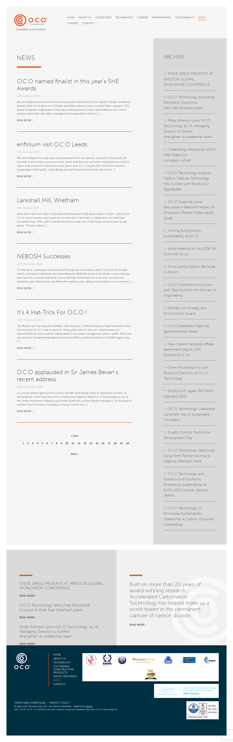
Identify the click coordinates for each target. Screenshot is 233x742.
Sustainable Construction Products (63, 669)
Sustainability (184, 17)
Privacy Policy (59, 702)
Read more (24, 120)
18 (115, 443)
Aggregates (103, 17)
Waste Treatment (65, 676)
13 (84, 443)
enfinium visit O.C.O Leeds (52, 144)
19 (121, 443)
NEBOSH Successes (43, 256)
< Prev (74, 435)
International (161, 17)
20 (127, 443)
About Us (85, 17)
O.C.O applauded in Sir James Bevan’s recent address (67, 375)
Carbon (142, 17)
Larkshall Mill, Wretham (48, 200)
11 (73, 443)
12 (79, 443)
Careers (72, 23)
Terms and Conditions (29, 702)
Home (71, 17)
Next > (74, 453)
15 (97, 443)
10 (67, 443)
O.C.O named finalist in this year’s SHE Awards (68, 85)
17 (109, 443)
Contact (88, 23)
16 (103, 443)
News (201, 17)
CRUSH (89, 706)
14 (90, 443)
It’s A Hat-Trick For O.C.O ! (52, 312)
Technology (124, 17)
